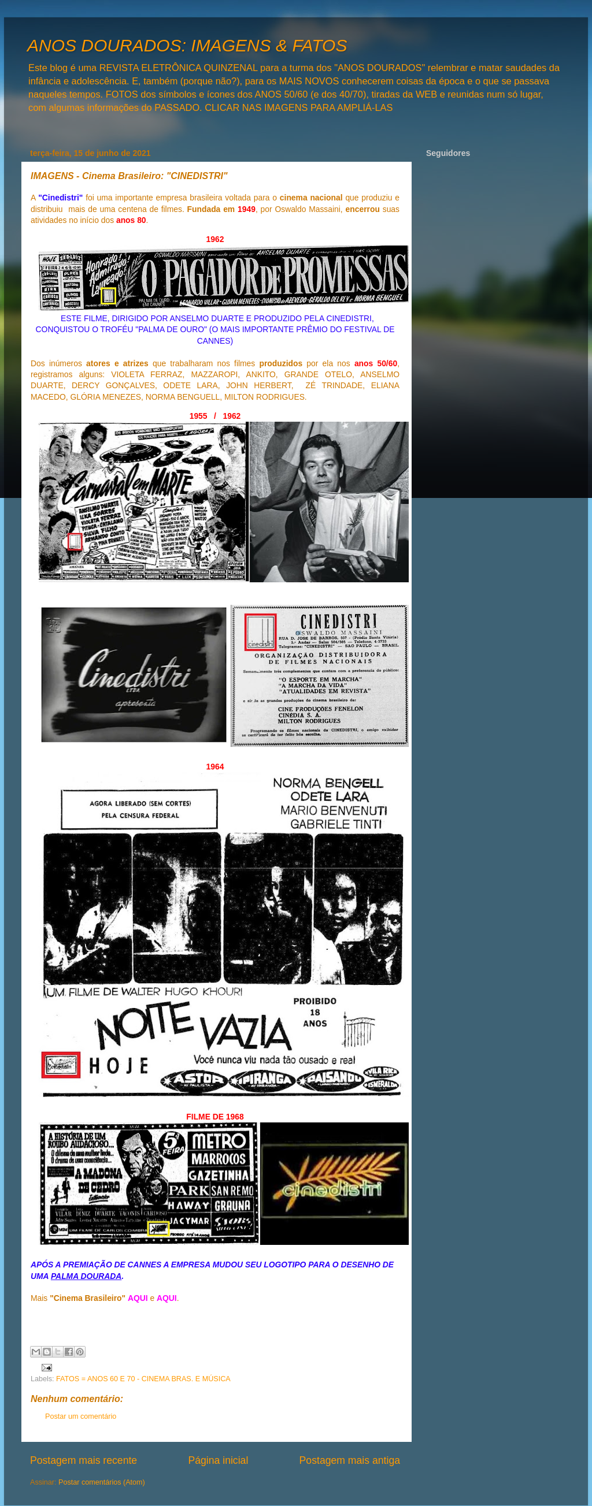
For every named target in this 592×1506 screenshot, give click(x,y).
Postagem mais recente (83, 1460)
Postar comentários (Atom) (101, 1482)
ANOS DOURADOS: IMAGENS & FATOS (187, 45)
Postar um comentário (80, 1416)
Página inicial (218, 1460)
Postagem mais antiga (349, 1460)
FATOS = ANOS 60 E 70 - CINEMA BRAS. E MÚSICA (143, 1379)
